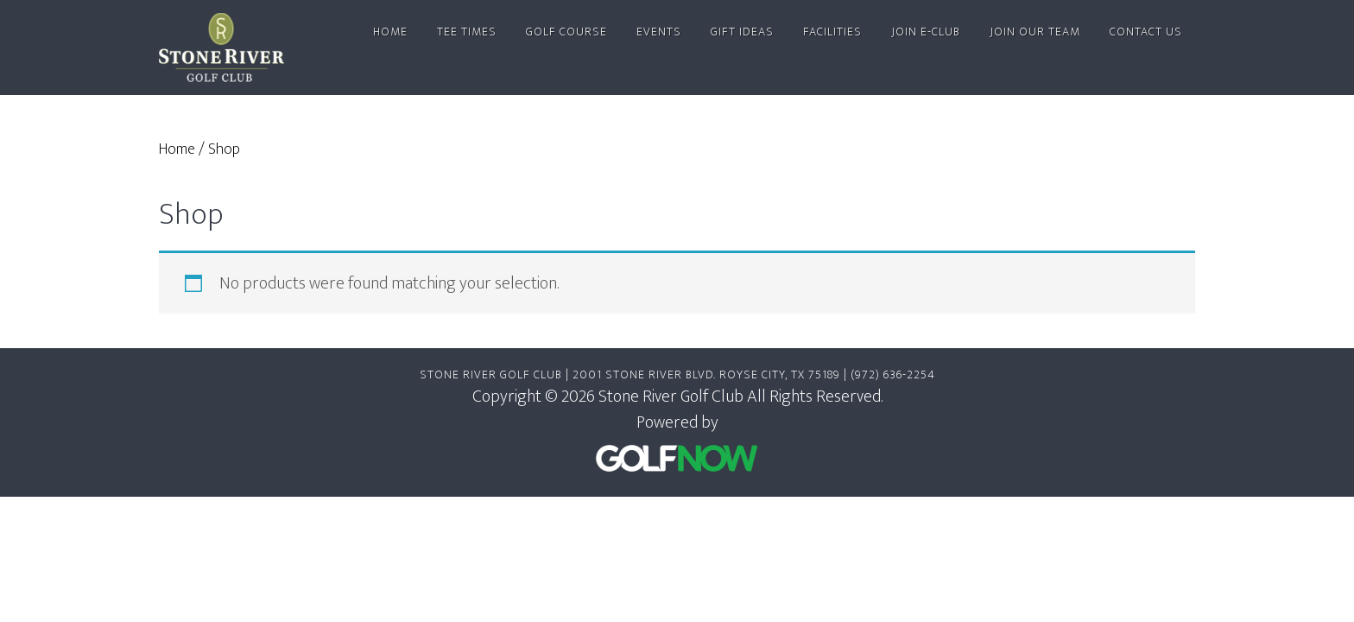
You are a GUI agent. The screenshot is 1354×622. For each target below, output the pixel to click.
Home (177, 149)
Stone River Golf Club (230, 47)
